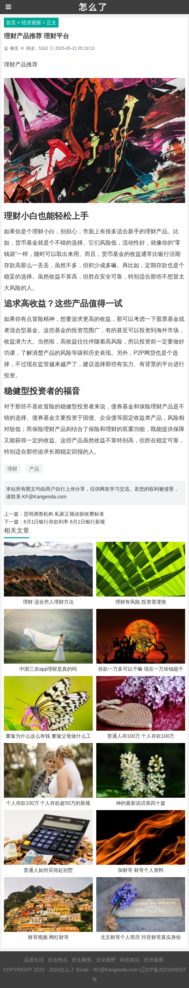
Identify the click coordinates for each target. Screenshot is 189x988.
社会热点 (58, 960)
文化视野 (106, 960)
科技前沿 (130, 960)
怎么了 (67, 969)
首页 (11, 22)
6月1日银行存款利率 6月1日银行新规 (64, 522)
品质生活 (34, 960)
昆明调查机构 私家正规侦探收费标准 (64, 514)
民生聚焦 (82, 960)
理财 (12, 469)
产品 (34, 469)
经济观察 (31, 22)
